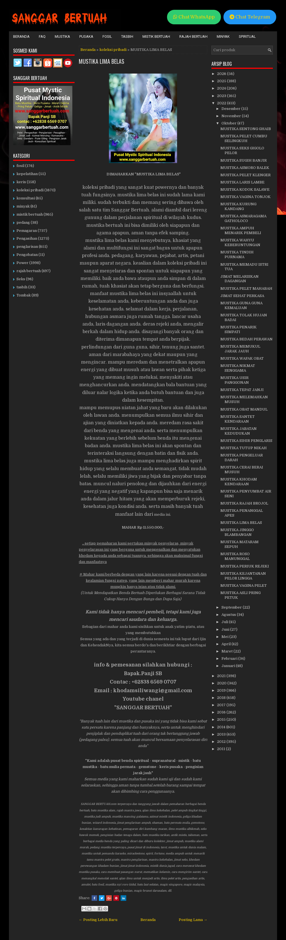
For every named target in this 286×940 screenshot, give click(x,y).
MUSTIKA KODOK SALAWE (245, 189)
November (231, 116)
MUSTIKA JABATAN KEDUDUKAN (238, 431)
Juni (225, 629)
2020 (222, 683)
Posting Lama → (193, 920)
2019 (222, 690)
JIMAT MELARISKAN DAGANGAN (239, 278)
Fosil (107, 36)
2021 (222, 676)
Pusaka (86, 36)
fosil (20, 166)
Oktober (229, 123)
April (226, 644)
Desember (231, 109)
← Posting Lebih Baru (98, 920)
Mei (225, 637)
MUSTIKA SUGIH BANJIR (243, 160)
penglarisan (27, 246)
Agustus (229, 614)
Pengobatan (27, 255)
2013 (222, 734)
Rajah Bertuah (193, 36)
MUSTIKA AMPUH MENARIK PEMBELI (240, 230)
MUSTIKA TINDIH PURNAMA (237, 254)
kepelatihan (27, 174)
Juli (225, 622)
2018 (222, 698)
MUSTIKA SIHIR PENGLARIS (246, 441)
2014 (221, 727)
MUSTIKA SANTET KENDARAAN (237, 418)
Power (22, 263)
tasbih (21, 287)
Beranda (21, 36)
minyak (23, 206)
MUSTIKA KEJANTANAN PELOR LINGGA (243, 575)
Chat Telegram (250, 17)
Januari (228, 666)
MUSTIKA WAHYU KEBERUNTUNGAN (240, 242)
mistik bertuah (29, 214)
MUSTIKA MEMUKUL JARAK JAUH (240, 348)
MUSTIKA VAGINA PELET (243, 585)
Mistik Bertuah (156, 36)
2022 (222, 103)
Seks (20, 279)
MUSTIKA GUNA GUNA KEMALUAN (241, 305)
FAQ (42, 36)
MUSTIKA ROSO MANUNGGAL (235, 556)
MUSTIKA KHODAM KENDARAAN (238, 481)
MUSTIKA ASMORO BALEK (244, 168)
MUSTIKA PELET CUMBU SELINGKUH (243, 138)
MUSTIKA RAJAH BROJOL (244, 503)
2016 (222, 712)
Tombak (23, 295)
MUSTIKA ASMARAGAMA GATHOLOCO (243, 218)
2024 (222, 88)
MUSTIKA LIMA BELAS (101, 61)
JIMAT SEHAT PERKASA (242, 296)
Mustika (62, 36)
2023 (222, 96)
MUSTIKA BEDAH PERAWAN (246, 339)
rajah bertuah (28, 271)
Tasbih (127, 36)
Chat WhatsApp (194, 17)
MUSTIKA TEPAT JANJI (242, 390)
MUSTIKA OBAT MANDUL (244, 409)
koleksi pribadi (113, 50)
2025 (222, 81)
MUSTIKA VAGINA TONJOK (245, 197)
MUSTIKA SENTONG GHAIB (245, 129)
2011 (221, 749)
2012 (222, 741)
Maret (227, 651)
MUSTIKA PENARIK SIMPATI (238, 329)
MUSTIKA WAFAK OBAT (242, 358)
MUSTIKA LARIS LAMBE (242, 182)
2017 (222, 705)
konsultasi (25, 198)
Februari (229, 658)
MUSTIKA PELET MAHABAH (246, 288)
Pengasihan (26, 238)
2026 (222, 74)
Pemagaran (26, 230)
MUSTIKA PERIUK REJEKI (244, 566)
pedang (23, 222)
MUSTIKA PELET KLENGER (245, 175)
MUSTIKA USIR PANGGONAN (234, 380)
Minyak (223, 36)
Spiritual (247, 36)
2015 (222, 719)
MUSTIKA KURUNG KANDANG (238, 206)
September (232, 607)
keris (21, 182)
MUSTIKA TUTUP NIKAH (243, 448)
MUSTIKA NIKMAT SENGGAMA (237, 368)
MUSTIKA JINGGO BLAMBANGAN (237, 532)
